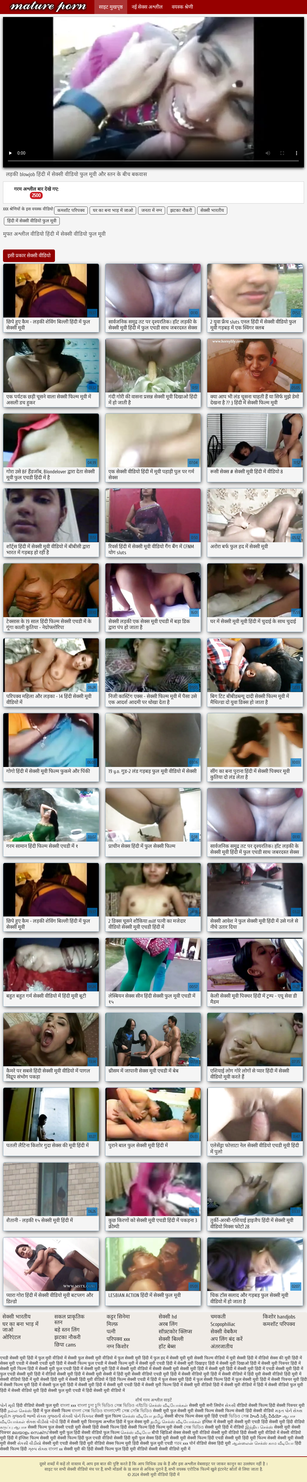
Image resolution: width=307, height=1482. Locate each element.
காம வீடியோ (281, 1443)
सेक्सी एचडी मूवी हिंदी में (47, 1363)
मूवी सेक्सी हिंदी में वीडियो (249, 1358)
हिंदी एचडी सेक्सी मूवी (224, 1438)
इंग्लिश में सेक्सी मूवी (217, 1421)
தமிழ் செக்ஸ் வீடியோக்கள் (176, 1421)
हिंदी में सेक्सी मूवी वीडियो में (234, 1384)
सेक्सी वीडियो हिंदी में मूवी (19, 1379)
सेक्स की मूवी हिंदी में (286, 1358)
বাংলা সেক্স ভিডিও (88, 1410)
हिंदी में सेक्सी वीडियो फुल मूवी (31, 221)
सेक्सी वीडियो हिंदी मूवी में (281, 1374)
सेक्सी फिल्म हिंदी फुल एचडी (79, 1438)
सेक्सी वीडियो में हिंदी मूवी (241, 1374)
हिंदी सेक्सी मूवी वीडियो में (105, 1390)
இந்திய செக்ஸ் (259, 1427)
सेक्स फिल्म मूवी (119, 1443)
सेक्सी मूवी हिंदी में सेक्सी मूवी (79, 1374)
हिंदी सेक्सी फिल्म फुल (104, 1449)
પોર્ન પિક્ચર (83, 1416)
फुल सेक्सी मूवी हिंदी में (135, 1358)
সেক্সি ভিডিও (141, 1410)
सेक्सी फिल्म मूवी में (123, 1363)
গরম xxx (181, 1443)
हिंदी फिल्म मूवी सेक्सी (165, 1427)
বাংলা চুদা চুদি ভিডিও (95, 1405)
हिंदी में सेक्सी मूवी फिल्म (152, 1384)
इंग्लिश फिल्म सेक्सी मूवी (38, 1438)
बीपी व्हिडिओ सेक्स (166, 1432)
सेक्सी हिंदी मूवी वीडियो (87, 1443)
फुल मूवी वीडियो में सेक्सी (57, 1358)
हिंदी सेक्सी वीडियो (259, 1410)
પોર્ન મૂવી (7, 1405)
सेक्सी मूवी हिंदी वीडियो (287, 1421)
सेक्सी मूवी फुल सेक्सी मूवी (174, 1410)
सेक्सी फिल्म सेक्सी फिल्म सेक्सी (220, 1410)
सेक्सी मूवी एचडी (55, 1443)
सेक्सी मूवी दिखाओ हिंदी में (239, 1363)
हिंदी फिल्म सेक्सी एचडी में (129, 1379)
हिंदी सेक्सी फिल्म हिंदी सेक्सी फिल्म (120, 1427)
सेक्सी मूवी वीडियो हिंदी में (48, 6)
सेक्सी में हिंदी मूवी (117, 1374)
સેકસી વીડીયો (29, 1443)
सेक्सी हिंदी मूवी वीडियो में (88, 1379)
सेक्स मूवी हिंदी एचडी (212, 1416)
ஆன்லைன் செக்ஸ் (249, 1443)
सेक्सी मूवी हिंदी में (222, 1368)
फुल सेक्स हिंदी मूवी (154, 1438)
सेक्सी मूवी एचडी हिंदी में (157, 1363)
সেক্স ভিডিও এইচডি (131, 1405)
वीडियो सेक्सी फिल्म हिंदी (257, 1405)
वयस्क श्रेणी (182, 7)
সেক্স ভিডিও (194, 1427)
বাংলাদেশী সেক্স (117, 1410)
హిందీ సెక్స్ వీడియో (265, 1416)
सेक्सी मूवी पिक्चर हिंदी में (281, 1363)
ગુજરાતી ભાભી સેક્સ (29, 1416)
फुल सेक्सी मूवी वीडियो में (97, 1358)
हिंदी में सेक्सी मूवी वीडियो (192, 1384)
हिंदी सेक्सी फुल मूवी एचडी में (62, 1390)
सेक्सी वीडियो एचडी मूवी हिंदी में (156, 1374)
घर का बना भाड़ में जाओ (113, 210)
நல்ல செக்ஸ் (20, 1410)
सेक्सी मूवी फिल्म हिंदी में (19, 1368)
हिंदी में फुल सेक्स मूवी (167, 1379)
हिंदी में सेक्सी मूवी (80, 1384)
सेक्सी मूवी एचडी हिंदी (251, 1421)
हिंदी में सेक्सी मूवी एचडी (114, 1384)
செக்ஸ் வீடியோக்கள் (168, 1405)
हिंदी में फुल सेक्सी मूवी (241, 1379)
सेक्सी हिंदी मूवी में (54, 1379)
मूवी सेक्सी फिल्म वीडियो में (207, 1358)
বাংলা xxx (68, 1405)
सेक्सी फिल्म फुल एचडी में (87, 1363)
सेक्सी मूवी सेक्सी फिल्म (188, 1438)
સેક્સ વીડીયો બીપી (42, 1421)
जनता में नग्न (151, 210)
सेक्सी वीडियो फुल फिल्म (101, 1432)
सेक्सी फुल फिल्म (108, 1416)
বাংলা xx (55, 1449)
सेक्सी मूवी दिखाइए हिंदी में (197, 1363)
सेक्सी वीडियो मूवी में (174, 1449)
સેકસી (230, 1405)
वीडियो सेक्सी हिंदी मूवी (120, 1438)
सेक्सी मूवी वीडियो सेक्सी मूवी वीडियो (210, 1432)
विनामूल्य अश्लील (101, 1421)
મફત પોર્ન (283, 1410)
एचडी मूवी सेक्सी (78, 1427)
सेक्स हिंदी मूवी (219, 1443)
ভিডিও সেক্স (239, 1416)
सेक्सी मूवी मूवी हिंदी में (101, 1368)
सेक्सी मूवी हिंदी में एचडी (255, 1368)
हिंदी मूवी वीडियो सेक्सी (140, 1449)
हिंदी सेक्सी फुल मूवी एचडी (152, 1443)
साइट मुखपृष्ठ (111, 7)
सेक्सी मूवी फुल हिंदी (65, 1432)
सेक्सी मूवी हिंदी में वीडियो (36, 1374)
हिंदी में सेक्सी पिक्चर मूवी (279, 1379)
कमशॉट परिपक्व (71, 210)
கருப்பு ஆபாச (13, 1427)
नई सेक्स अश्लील (147, 7)
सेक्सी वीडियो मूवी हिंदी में (201, 1374)
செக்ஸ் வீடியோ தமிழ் (142, 1416)
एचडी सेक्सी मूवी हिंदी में (18, 1358)
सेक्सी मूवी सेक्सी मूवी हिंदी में (185, 1368)
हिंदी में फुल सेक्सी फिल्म (204, 1379)
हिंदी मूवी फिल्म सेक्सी (259, 1438)
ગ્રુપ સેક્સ (37, 1449)
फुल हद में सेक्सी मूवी (170, 1358)
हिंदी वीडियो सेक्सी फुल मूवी (38, 1405)
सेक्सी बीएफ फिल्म (180, 1416)
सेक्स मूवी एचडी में (14, 1363)
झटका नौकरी (181, 210)
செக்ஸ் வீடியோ (136, 1432)
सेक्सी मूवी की (75, 1449)
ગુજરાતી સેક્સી (60, 1416)
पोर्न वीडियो (198, 1443)
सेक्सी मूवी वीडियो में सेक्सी (141, 1368)
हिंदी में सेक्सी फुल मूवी (48, 1384)
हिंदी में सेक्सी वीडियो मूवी (19, 1390)
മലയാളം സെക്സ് (30, 1432)
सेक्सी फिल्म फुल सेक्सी (46, 1427)
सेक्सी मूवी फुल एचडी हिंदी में (61, 1368)
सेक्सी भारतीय (212, 210)
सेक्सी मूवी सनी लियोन (206, 1405)
